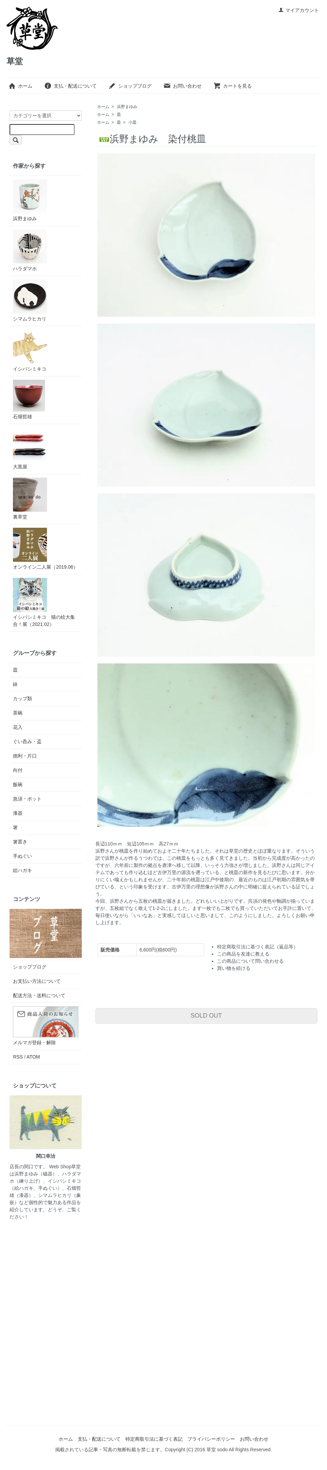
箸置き (20, 841)
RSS (18, 1057)
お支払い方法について (37, 981)
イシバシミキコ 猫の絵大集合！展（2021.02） (44, 602)
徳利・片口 (25, 756)
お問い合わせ (182, 86)
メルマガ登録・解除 (34, 1042)
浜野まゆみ (127, 106)
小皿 (132, 122)
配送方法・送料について (39, 995)
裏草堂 (30, 499)
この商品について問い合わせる (250, 961)
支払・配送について (70, 86)
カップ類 (22, 698)
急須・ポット (27, 798)
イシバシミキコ (30, 351)
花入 (17, 727)
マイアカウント (298, 10)
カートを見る (232, 86)
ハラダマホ (30, 250)
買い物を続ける (233, 968)
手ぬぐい (22, 856)
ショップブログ (130, 86)
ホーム (20, 86)
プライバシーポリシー (211, 1439)
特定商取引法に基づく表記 (154, 1439)
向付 (17, 770)
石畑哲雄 (29, 399)
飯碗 (17, 784)
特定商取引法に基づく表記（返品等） (257, 946)
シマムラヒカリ (30, 300)
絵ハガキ (22, 870)
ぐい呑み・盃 (27, 741)
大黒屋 (30, 448)
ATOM (33, 1057)
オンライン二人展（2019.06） (45, 549)
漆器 (17, 813)
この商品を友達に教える (243, 954)
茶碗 (17, 713)
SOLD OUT (206, 1015)
